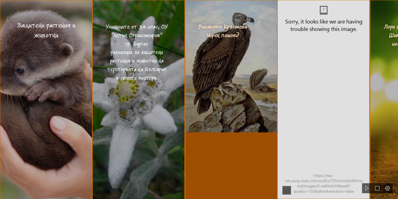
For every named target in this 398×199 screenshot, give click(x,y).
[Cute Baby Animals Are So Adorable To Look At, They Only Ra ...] (46, 99)
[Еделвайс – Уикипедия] (138, 99)
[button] (286, 190)
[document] (199, 99)
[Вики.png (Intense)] (323, 99)
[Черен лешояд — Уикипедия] (231, 99)
